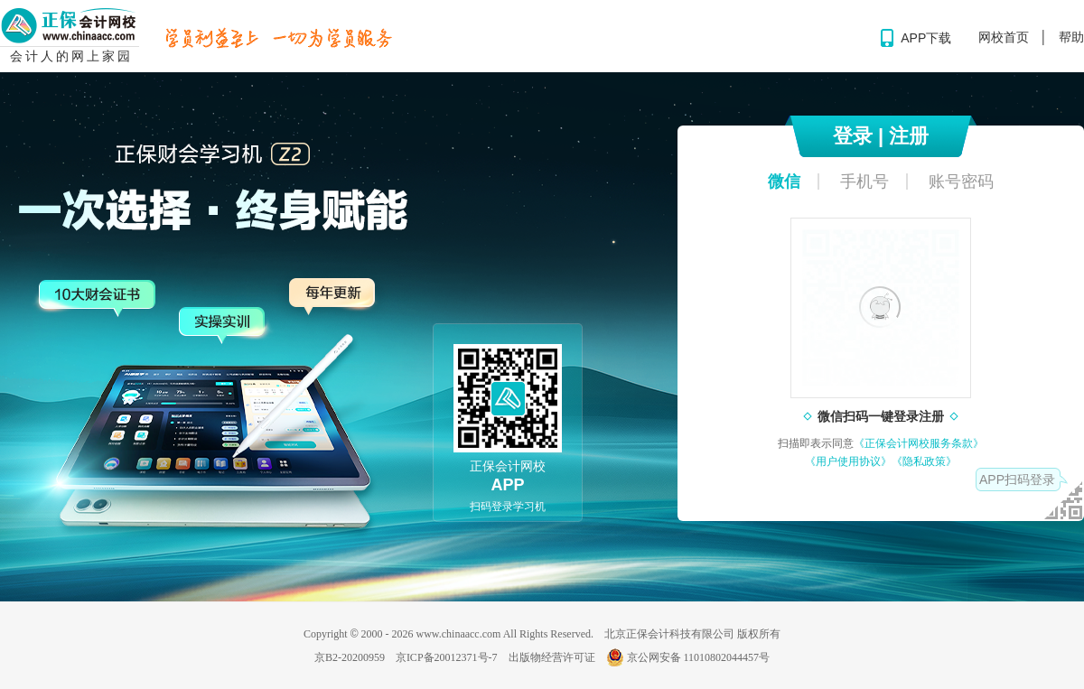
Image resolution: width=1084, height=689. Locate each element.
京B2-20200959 (349, 657)
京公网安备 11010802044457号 (688, 657)
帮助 (1071, 37)
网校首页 (1003, 37)
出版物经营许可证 (552, 657)
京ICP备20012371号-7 (447, 657)
